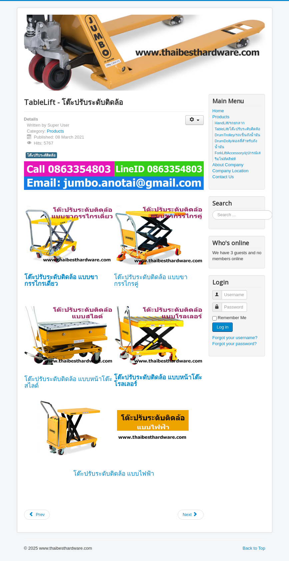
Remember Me (232, 317)
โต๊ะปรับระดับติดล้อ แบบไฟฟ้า (113, 473)
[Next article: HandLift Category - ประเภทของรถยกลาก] (191, 515)
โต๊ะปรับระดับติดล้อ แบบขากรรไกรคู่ (150, 280)
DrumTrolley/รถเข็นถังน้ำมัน (237, 135)
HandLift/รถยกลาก (230, 123)
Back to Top (254, 548)
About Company (227, 164)
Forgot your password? (234, 343)
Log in (222, 326)
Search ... (212, 210)
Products (55, 131)
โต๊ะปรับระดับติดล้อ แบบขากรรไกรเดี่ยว (61, 280)
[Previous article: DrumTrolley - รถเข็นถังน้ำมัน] (37, 515)
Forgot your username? (234, 337)
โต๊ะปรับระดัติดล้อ (41, 155)
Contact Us (223, 176)
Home (218, 110)
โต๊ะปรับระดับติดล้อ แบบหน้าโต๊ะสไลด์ (68, 382)
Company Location (230, 170)
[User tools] (194, 120)
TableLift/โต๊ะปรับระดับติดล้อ (237, 129)
